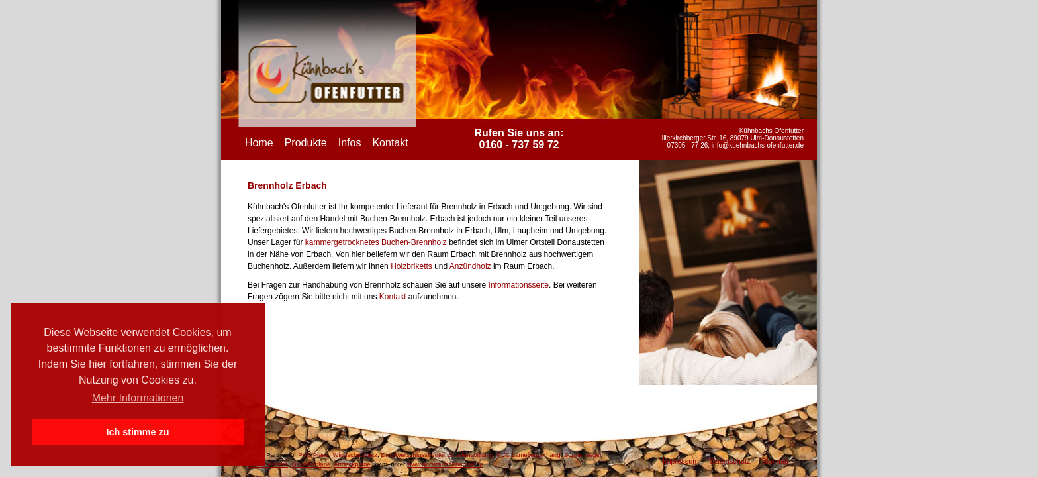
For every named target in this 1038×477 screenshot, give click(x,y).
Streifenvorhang (470, 454)
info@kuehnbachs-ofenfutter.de (758, 145)
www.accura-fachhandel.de (445, 464)
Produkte (306, 142)
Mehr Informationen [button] (138, 397)
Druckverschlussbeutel (413, 454)
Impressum (680, 461)
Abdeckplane (352, 464)
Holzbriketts (411, 266)
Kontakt (390, 142)
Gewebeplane (310, 464)
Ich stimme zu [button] (137, 432)
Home (259, 142)
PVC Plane (313, 454)
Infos (349, 142)
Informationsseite (519, 285)
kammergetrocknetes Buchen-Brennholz (376, 242)
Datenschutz (730, 461)
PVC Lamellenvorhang (529, 454)
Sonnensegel (582, 454)
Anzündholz (470, 266)
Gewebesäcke (268, 464)
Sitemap (775, 461)
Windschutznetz (355, 454)
